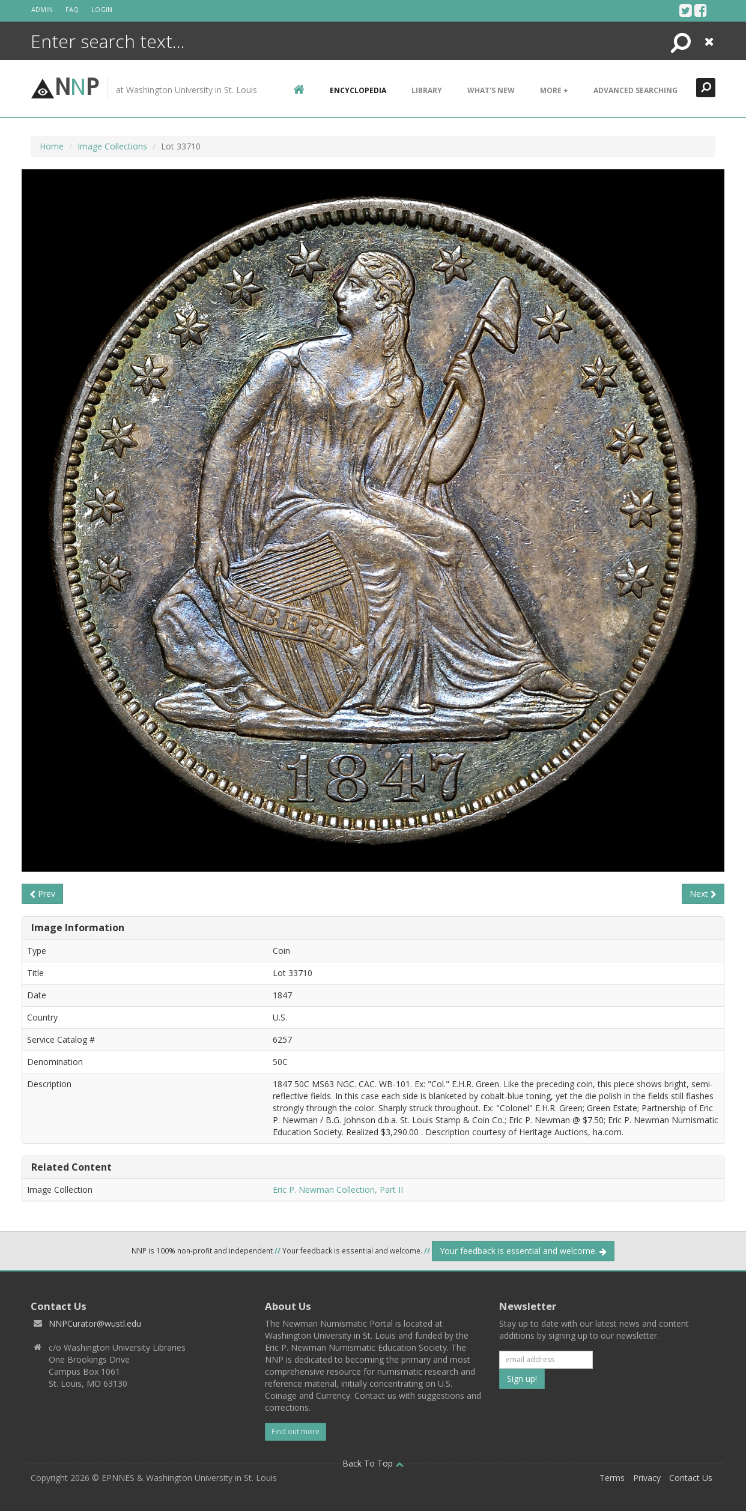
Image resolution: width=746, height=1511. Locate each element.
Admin (42, 9)
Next (703, 893)
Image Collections (112, 146)
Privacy (647, 1477)
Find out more (295, 1431)
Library (426, 90)
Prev (42, 893)
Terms (612, 1477)
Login (101, 9)
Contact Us (690, 1477)
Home (52, 146)
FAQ (72, 9)
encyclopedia (358, 90)
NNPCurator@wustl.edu (95, 1323)
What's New (491, 90)
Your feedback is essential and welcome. (523, 1250)
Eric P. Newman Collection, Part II (338, 1189)
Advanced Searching (635, 90)
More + (554, 90)
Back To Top (373, 1463)
